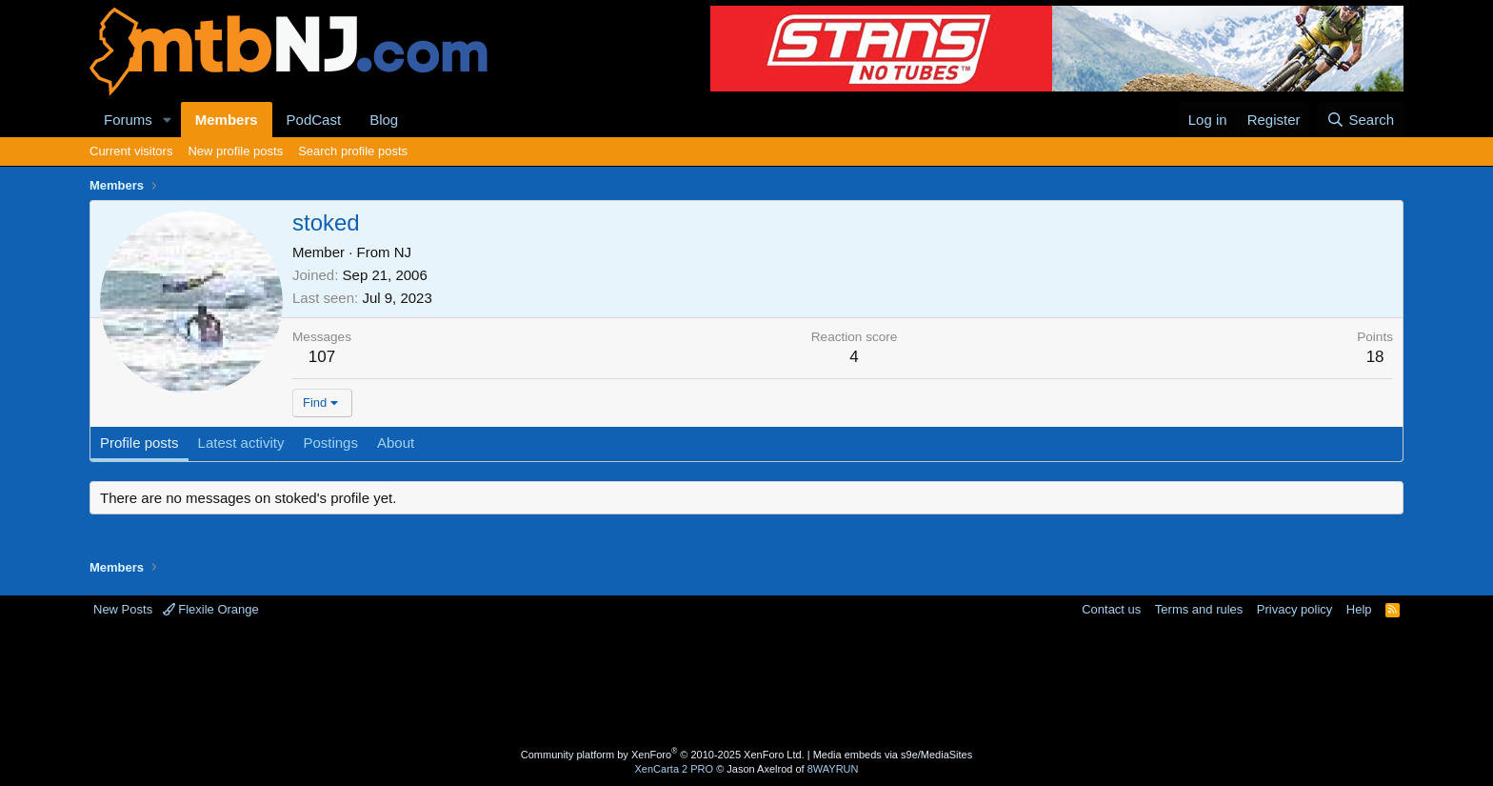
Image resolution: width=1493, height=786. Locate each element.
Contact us (1111, 609)
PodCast (314, 119)
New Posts (122, 609)
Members (226, 119)
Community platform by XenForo (663, 754)
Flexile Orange (211, 609)
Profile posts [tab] (139, 442)
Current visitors (131, 151)
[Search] (1360, 119)
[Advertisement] (671, 680)
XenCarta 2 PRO (674, 769)
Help (1359, 609)
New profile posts (235, 151)
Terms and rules (1199, 609)
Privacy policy (1294, 609)
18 (1375, 357)
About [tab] (395, 442)
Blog (383, 119)
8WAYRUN (833, 769)
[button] (167, 119)
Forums (128, 119)
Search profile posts (353, 151)
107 (322, 357)
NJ (402, 252)
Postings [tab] (330, 442)
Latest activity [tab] (241, 442)
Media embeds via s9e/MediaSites (893, 754)
